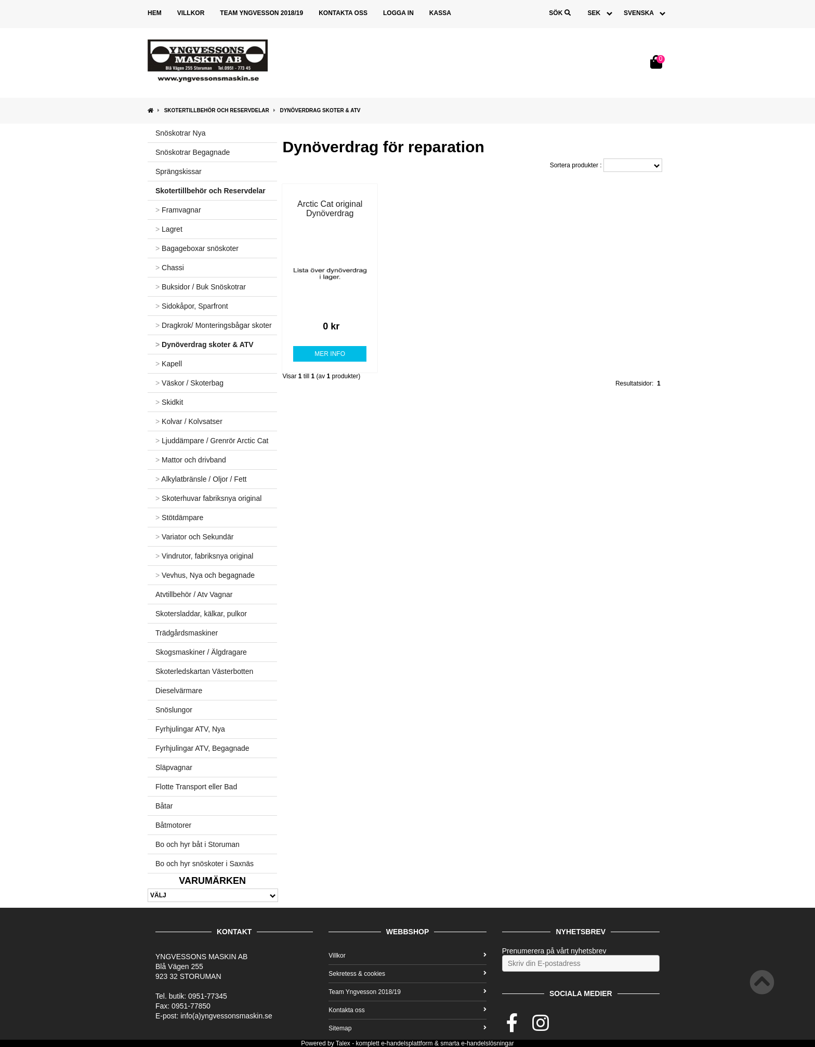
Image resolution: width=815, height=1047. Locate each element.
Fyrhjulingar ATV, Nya (190, 729)
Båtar (164, 806)
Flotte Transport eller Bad (196, 787)
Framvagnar (178, 210)
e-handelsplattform (406, 1043)
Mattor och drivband (190, 460)
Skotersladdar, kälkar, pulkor (201, 613)
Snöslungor (173, 710)
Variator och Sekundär (194, 537)
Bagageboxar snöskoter (197, 248)
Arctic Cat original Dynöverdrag (329, 209)
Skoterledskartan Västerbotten (204, 671)
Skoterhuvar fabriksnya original (208, 498)
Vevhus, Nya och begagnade (205, 575)
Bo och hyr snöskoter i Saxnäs (204, 863)
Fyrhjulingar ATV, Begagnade (202, 748)
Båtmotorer (173, 825)
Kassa (440, 13)
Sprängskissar (178, 171)
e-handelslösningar (487, 1043)
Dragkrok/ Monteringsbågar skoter (213, 325)
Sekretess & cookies (407, 973)
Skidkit (169, 402)
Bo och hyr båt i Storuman (197, 844)
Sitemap (407, 1028)
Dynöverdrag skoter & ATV (320, 110)
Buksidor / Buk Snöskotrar (200, 287)
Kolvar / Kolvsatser (188, 421)
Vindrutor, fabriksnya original (204, 556)
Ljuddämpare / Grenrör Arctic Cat (212, 440)
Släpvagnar (173, 767)
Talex (343, 1043)
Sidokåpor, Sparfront (191, 306)
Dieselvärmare (178, 690)
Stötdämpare (179, 517)
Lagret (168, 229)
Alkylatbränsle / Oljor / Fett (200, 479)
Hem (155, 13)
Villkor (191, 13)
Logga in (398, 13)
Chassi (169, 267)
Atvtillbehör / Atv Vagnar (193, 594)
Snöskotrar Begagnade (192, 152)
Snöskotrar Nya (180, 133)
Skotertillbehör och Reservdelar (216, 110)
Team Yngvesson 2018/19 (261, 13)
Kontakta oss (343, 13)
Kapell (168, 364)
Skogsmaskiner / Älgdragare (201, 652)
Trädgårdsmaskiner (186, 633)
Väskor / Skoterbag (189, 383)
